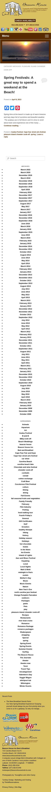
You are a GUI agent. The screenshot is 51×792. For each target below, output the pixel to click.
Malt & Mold (25, 570)
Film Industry (25, 507)
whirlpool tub (25, 680)
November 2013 (25, 278)
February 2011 (25, 369)
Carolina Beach (25, 461)
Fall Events (25, 496)
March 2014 (25, 266)
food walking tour (25, 513)
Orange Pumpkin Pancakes (25, 595)
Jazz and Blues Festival (25, 558)
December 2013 (25, 275)
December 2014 (25, 246)
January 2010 (25, 405)
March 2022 (25, 170)
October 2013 (25, 280)
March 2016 (25, 226)
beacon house (25, 444)
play (25, 609)
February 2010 (25, 403)
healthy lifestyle (25, 530)
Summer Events (25, 649)
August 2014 (25, 255)
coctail (25, 476)
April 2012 (25, 329)
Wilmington (25, 683)
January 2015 (25, 243)
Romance (25, 623)
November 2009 (25, 411)
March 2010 (25, 400)
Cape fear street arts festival (35, 132)
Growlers (25, 527)
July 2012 (25, 320)
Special (25, 638)
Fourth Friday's (25, 515)
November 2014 (25, 249)
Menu (5, 35)
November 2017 (25, 198)
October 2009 (25, 414)
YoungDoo (19, 775)
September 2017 (25, 201)
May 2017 (26, 206)
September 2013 (25, 283)
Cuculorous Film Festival (25, 484)
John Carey (30, 775)
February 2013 (25, 303)
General (25, 518)
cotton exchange (25, 479)
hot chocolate (25, 544)
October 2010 (25, 380)
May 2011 (26, 360)
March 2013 (25, 300)
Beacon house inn (25, 447)
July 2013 (25, 289)
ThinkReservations (11, 782)
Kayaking (26, 561)
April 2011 (25, 363)
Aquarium (25, 427)
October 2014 (25, 252)
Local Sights (25, 567)
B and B (25, 436)
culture (25, 487)
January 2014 (25, 272)
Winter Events (25, 686)
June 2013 (25, 292)
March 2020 (25, 172)
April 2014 (25, 263)
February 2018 (25, 192)
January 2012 (25, 337)
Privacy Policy (7, 787)
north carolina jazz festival (25, 592)
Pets (25, 606)
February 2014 (25, 269)
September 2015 (25, 232)
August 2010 (25, 386)
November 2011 (25, 343)
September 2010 (25, 383)
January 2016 (25, 229)
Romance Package (25, 626)
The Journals (25, 658)
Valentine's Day (25, 675)
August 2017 (25, 204)
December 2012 (25, 309)
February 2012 (25, 334)
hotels (25, 547)
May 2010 (26, 394)
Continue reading (12, 126)
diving (25, 493)
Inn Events (25, 552)
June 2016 (25, 224)
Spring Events (25, 646)
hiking (25, 532)
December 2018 (25, 181)
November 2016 (25, 218)
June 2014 (25, 258)
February (25, 504)
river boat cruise (25, 621)
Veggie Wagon (25, 678)
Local (25, 564)
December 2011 (25, 340)
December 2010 (25, 374)
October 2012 (25, 315)
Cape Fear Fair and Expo (25, 453)
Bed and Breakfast (25, 450)
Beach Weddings (25, 442)
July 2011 (25, 354)
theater (25, 660)
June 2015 (25, 235)
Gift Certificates (25, 521)
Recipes (25, 615)
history (25, 535)
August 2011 (25, 352)
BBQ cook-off (25, 439)
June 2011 (25, 357)
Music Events (25, 584)
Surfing (25, 652)
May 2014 (26, 261)
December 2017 (25, 195)
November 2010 (25, 377)
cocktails (25, 473)
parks (25, 604)
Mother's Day (25, 578)
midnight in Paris (25, 572)
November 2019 (25, 175)
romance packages (25, 629)
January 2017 (25, 212)
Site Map (18, 787)
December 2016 (25, 215)
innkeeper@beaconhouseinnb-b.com (16, 770)
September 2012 (25, 317)
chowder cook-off (25, 470)
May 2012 (26, 326)
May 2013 (26, 295)
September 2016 (25, 221)
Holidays (25, 541)
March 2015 (25, 238)
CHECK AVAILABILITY (25, 20)
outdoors (25, 598)
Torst (25, 666)
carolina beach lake (25, 464)
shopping (25, 635)
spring (33, 134)
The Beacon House (25, 655)
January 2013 (25, 306)
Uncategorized (25, 672)
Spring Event (25, 643)
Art (25, 430)
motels (25, 575)
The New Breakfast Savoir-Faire (18, 701)
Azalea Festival (17, 132)
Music (25, 581)
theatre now (25, 663)
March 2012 (25, 332)
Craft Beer (25, 481)
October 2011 (25, 346)
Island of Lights (25, 555)
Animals (25, 424)
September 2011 (25, 349)
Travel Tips (25, 669)
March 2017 (25, 209)
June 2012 (25, 323)
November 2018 (25, 184)
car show (25, 459)
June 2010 (25, 391)
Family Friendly (25, 501)
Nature (25, 587)
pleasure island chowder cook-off (17, 134)
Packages (25, 601)
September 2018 (25, 187)
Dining (25, 490)
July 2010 (25, 388)
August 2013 (25, 286)
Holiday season (25, 538)
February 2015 (25, 241)
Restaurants (25, 618)
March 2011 (25, 366)
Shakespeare (25, 632)
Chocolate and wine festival (25, 467)
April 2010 (25, 397)
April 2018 (25, 190)
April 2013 (25, 297)
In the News (25, 550)
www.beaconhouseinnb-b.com (14, 756)
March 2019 (25, 178)
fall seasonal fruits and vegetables (25, 498)
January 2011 (25, 371)
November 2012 (25, 312)
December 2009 (25, 408)
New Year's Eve (25, 589)
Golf (25, 524)
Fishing (25, 510)
